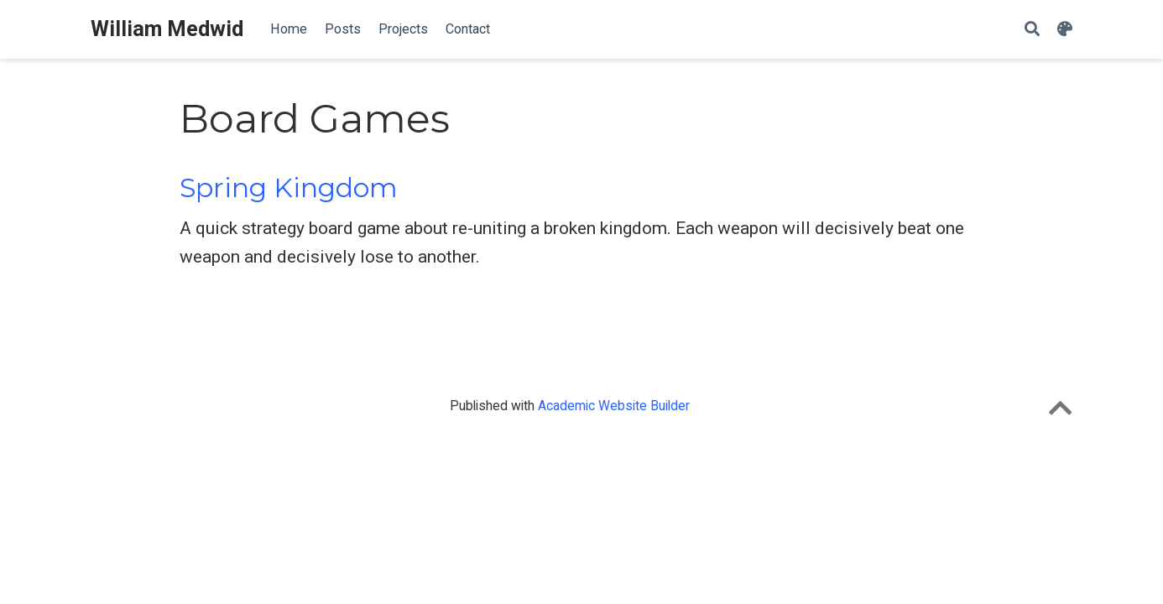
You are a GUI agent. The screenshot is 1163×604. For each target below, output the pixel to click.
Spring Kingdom (289, 188)
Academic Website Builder (614, 406)
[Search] (1032, 29)
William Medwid (167, 29)
